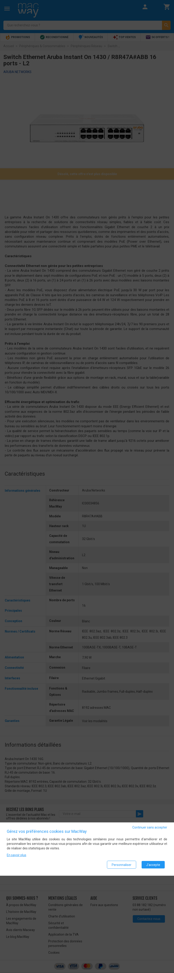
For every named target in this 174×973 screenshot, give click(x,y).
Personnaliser (121, 865)
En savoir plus (16, 855)
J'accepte (153, 865)
